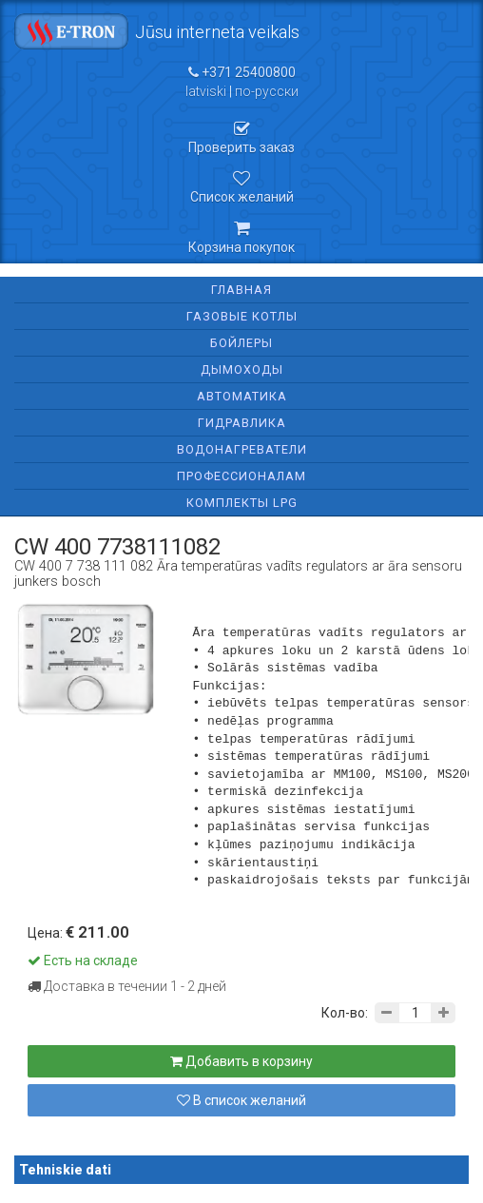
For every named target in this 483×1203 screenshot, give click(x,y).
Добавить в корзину (241, 1061)
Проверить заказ (241, 138)
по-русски (267, 91)
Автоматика (242, 396)
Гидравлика (242, 423)
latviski (205, 91)
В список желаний (241, 1100)
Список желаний (241, 187)
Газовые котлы (242, 316)
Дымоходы (242, 369)
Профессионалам (241, 476)
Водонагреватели (242, 449)
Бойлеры (241, 343)
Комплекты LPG (242, 502)
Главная (241, 289)
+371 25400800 (242, 72)
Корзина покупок (241, 237)
